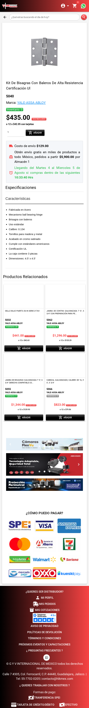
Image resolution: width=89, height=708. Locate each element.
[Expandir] (65, 6)
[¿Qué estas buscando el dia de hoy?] (44, 17)
